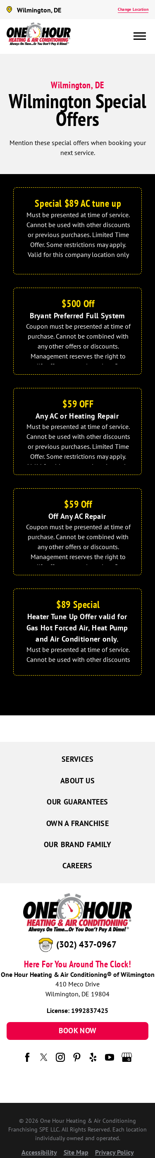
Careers (77, 865)
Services (77, 759)
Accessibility (39, 1152)
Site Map (76, 1152)
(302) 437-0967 (86, 944)
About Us (77, 780)
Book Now (78, 1030)
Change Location (133, 9)
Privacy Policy (114, 1152)
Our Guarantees (77, 802)
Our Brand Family (77, 844)
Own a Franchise (77, 823)
